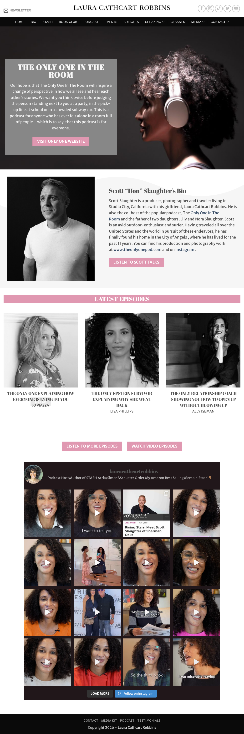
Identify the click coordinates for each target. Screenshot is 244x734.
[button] (17, 10)
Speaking (154, 22)
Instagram (184, 249)
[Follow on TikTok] (219, 9)
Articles (131, 22)
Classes (178, 22)
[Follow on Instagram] (210, 9)
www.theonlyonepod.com (137, 249)
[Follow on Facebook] (202, 9)
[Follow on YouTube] (236, 9)
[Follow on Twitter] (227, 9)
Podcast (91, 22)
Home (20, 22)
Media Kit (109, 720)
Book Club (68, 22)
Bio (33, 22)
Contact (220, 22)
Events (111, 22)
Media (197, 22)
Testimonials (148, 720)
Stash (47, 22)
